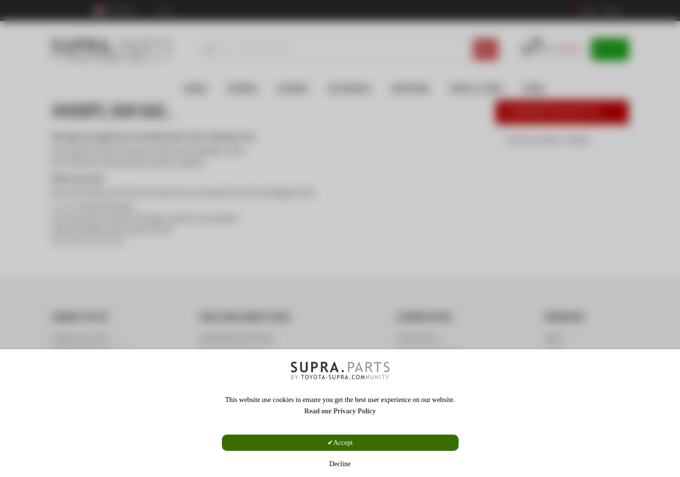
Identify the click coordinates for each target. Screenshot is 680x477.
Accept (343, 442)
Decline (340, 464)
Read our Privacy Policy (340, 411)
